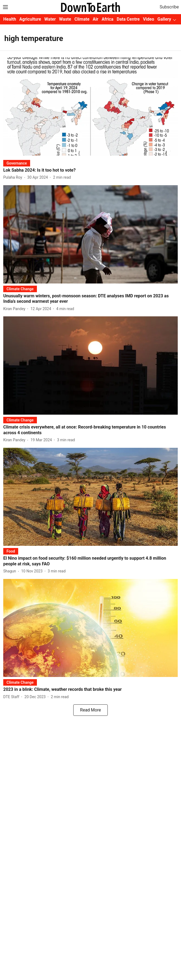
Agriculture (30, 19)
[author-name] (13, 177)
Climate (81, 19)
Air (96, 19)
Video (148, 19)
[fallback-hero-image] (90, 106)
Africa (107, 19)
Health (9, 19)
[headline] (90, 170)
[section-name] (16, 163)
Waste (65, 19)
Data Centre (128, 19)
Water (50, 19)
